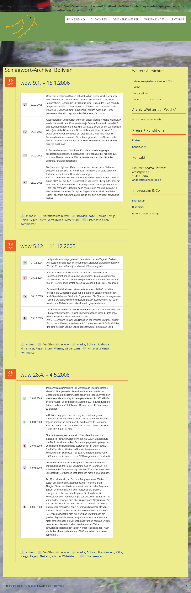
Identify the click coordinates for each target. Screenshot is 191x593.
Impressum (138, 200)
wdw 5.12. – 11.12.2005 (47, 246)
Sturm (42, 220)
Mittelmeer (27, 348)
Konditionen (139, 147)
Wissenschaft (154, 19)
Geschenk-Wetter (126, 19)
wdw (66, 216)
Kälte (91, 216)
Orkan (24, 220)
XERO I (137, 87)
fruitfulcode (30, 585)
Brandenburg (106, 552)
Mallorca (103, 344)
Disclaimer (138, 207)
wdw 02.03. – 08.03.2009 (147, 99)
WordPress (57, 585)
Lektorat (177, 19)
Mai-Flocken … (142, 93)
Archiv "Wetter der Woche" (147, 119)
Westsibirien (55, 220)
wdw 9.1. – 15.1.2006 (45, 82)
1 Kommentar (93, 556)
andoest (30, 216)
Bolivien (82, 216)
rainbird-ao (76, 19)
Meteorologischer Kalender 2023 (153, 81)
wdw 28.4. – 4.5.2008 (45, 374)
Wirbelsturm (72, 220)
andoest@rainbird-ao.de (146, 179)
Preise (136, 140)
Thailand (45, 556)
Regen (33, 220)
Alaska (81, 344)
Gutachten (99, 19)
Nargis (24, 556)
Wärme (58, 348)
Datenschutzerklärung (145, 213)
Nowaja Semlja (105, 216)
